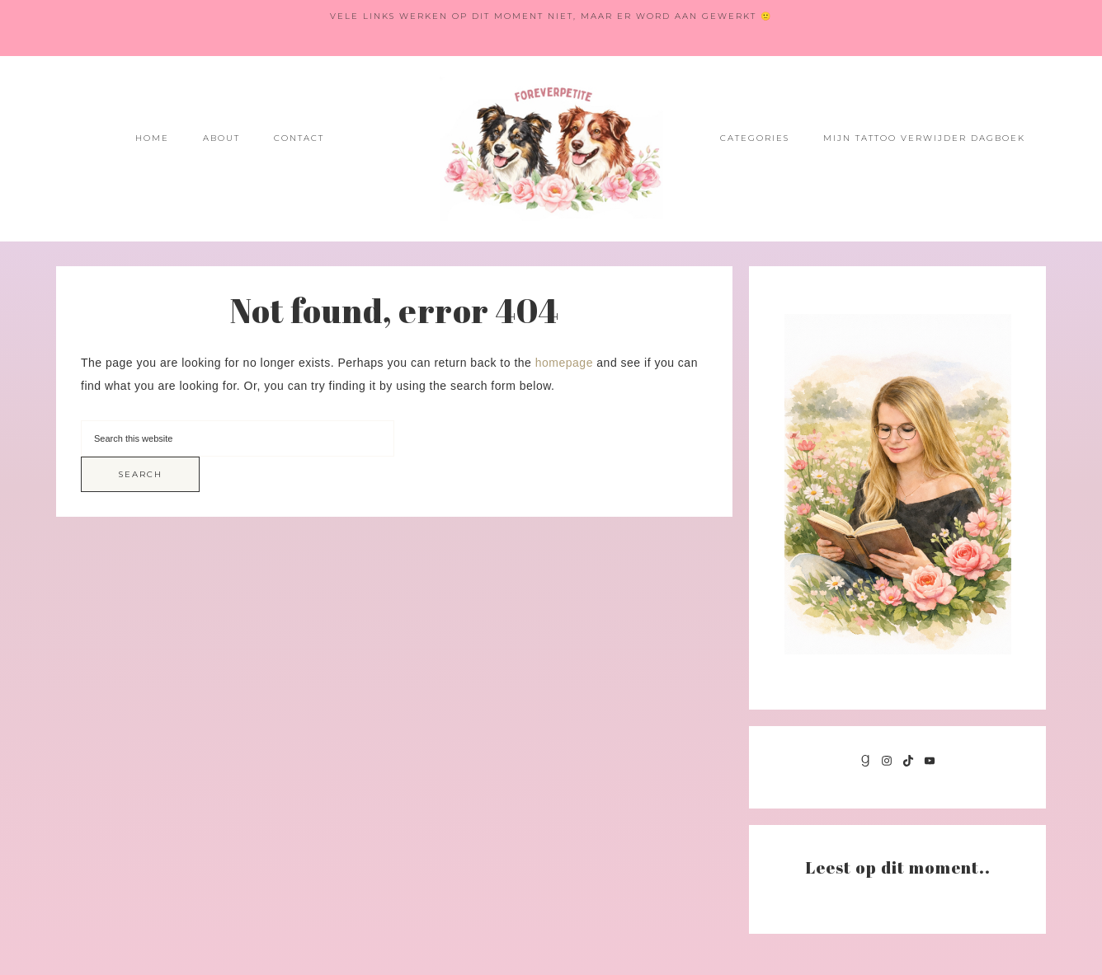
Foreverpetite (551, 149)
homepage (564, 362)
